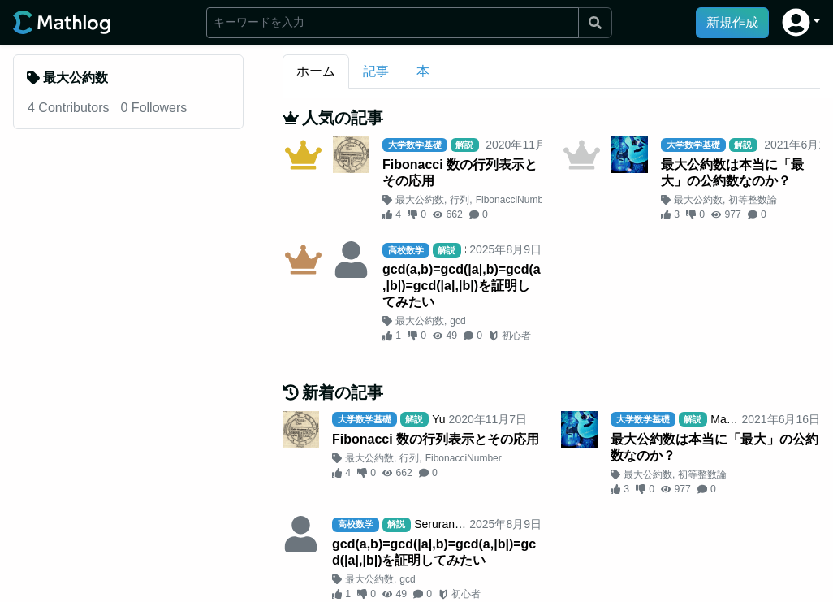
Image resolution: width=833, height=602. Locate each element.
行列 (459, 200)
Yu (438, 419)
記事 (376, 71)
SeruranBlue (445, 524)
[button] (801, 22)
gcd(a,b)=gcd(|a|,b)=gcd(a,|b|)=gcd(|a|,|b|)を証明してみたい (461, 285)
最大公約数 (419, 200)
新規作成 (732, 22)
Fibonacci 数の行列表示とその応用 (459, 173)
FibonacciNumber (514, 200)
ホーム (315, 71)
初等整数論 (752, 200)
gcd (457, 321)
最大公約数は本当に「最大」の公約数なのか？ (732, 173)
